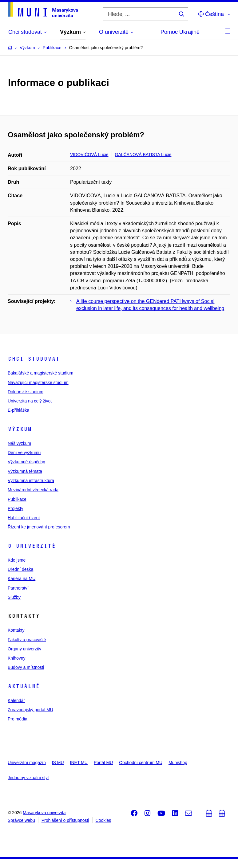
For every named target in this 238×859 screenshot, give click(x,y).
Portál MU (103, 762)
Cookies (103, 820)
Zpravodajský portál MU (30, 709)
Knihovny (17, 658)
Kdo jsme (17, 560)
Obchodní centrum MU (140, 762)
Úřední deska (20, 569)
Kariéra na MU (21, 578)
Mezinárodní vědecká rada (33, 489)
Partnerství (18, 588)
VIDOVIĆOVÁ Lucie (89, 154)
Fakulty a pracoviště (27, 639)
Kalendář (16, 700)
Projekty (15, 508)
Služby (14, 597)
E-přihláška (18, 410)
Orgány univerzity (24, 648)
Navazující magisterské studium (38, 382)
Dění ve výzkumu (24, 452)
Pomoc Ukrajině (180, 32)
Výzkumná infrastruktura (31, 480)
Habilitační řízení (24, 517)
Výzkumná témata (25, 471)
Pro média (17, 718)
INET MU (79, 762)
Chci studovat (34, 358)
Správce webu (21, 820)
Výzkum (20, 429)
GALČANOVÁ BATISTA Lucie (143, 154)
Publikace (17, 499)
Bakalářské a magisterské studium (40, 373)
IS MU (58, 762)
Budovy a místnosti (26, 667)
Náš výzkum (19, 443)
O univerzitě (32, 546)
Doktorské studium (25, 391)
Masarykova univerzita (44, 812)
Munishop (178, 762)
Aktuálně (24, 686)
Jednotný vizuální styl (28, 777)
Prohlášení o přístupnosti (65, 820)
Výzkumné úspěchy (26, 461)
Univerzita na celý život (30, 400)
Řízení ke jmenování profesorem (39, 526)
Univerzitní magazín (27, 762)
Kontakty (16, 630)
